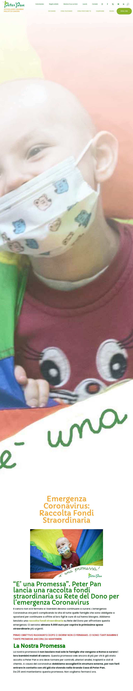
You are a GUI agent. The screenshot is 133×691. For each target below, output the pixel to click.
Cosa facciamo (66, 11)
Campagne (100, 11)
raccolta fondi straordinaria (46, 620)
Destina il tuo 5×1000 (71, 4)
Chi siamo (51, 11)
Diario (111, 11)
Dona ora (124, 11)
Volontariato (39, 4)
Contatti (95, 4)
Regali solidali (53, 4)
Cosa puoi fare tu (84, 11)
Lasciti (85, 4)
